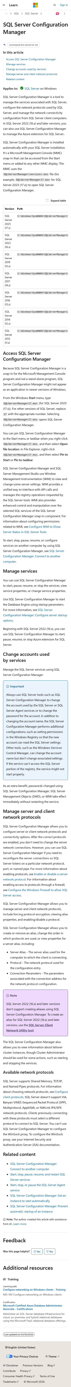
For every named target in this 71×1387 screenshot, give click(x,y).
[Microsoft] (35, 5)
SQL (16, 13)
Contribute (9, 1371)
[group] (35, 275)
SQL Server (31, 13)
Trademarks (9, 1381)
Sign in (64, 5)
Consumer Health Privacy (17, 1376)
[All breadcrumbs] (6, 14)
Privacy (24, 1371)
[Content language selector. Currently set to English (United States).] (20, 1347)
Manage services (15, 64)
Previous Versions (33, 1365)
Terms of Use (47, 1376)
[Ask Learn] (57, 14)
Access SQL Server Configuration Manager (31, 59)
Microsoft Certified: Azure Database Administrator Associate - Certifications (32, 1307)
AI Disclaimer (10, 1365)
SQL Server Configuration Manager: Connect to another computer (33, 556)
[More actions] (64, 14)
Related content (15, 79)
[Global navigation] (4, 5)
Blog (50, 1365)
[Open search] (55, 5)
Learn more (19, 1224)
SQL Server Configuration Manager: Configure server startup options (35, 615)
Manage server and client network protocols (31, 74)
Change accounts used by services (26, 69)
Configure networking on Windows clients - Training (34, 1289)
